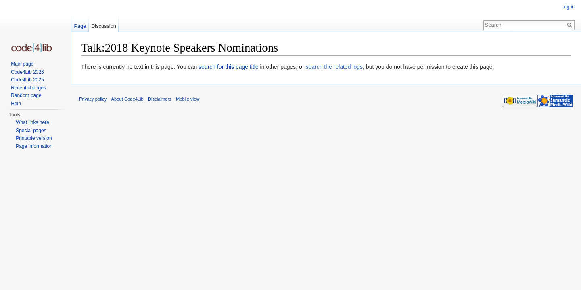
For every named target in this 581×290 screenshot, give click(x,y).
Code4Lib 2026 (27, 72)
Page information (34, 146)
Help (16, 103)
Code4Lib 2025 (27, 80)
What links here (32, 122)
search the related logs (334, 67)
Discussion (103, 26)
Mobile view (187, 99)
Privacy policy (93, 99)
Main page (22, 64)
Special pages (31, 130)
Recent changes (28, 88)
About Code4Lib (127, 99)
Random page (26, 95)
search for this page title (229, 67)
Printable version (34, 138)
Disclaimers (159, 99)
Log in (568, 7)
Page (80, 26)
